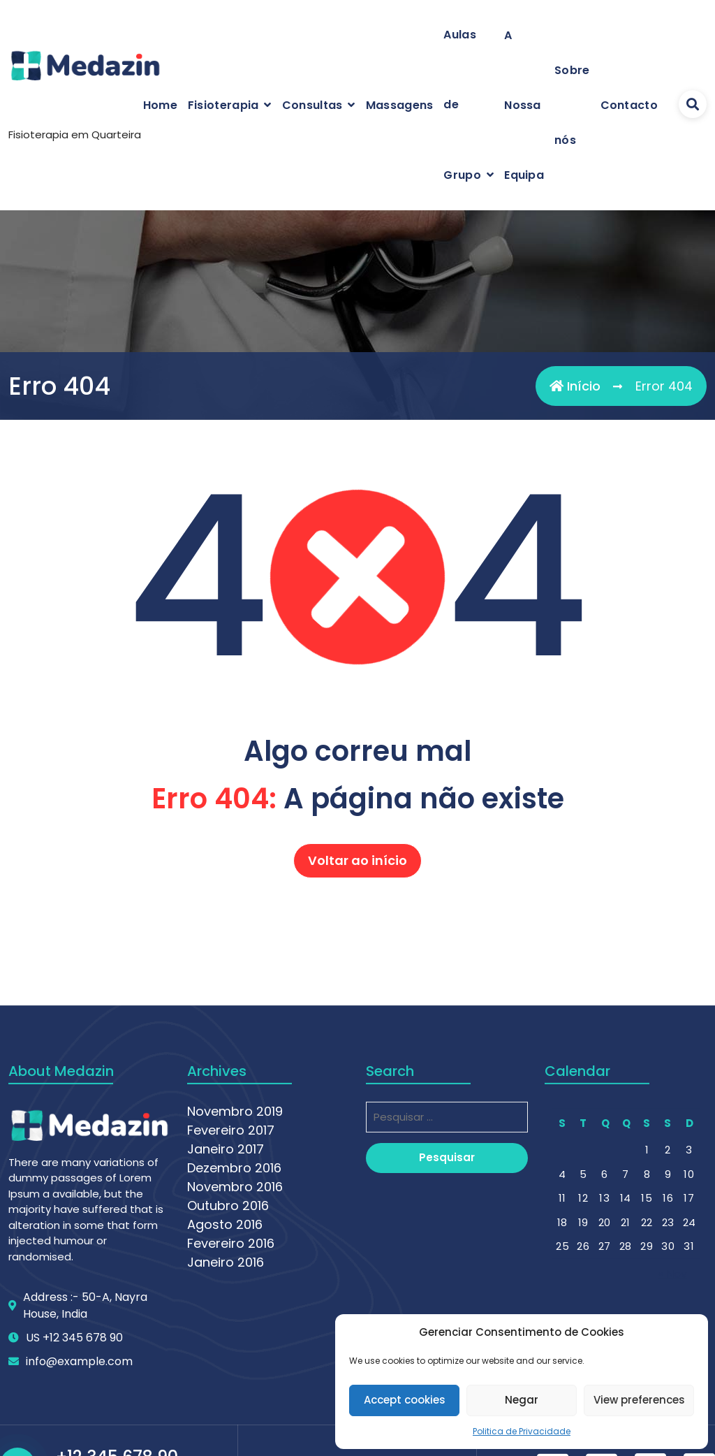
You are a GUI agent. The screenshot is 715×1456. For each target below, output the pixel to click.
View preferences (639, 1399)
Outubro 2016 (228, 1381)
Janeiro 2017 (225, 1325)
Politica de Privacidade (521, 1431)
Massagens (400, 105)
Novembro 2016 (235, 1362)
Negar (521, 1399)
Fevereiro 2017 (230, 1306)
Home (160, 105)
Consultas (312, 105)
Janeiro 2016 (225, 1438)
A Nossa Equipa (524, 105)
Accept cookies (404, 1399)
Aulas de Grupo (462, 105)
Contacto (629, 105)
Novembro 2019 (235, 1287)
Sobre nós (572, 105)
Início (575, 386)
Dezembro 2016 (234, 1344)
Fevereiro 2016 (230, 1419)
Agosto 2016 (225, 1400)
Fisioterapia (223, 105)
